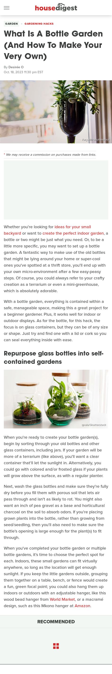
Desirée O (16, 67)
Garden (11, 24)
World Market (62, 599)
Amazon (82, 606)
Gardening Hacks (39, 24)
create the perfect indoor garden (73, 233)
